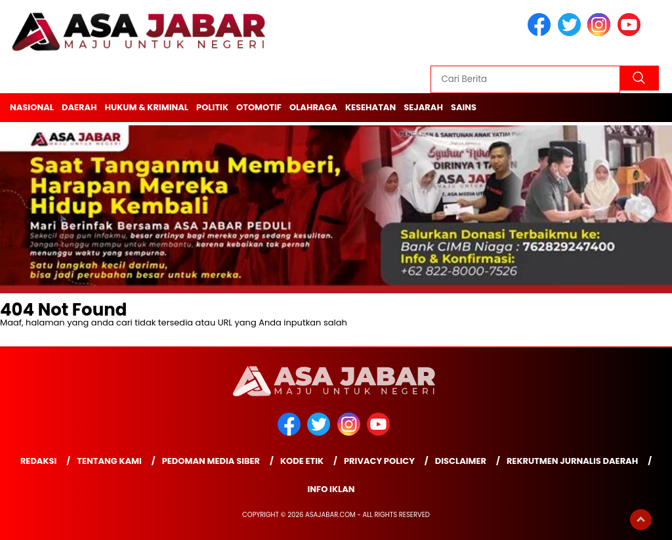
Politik (212, 107)
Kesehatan (370, 107)
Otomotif (259, 107)
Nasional (32, 107)
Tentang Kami (109, 461)
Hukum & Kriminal (146, 107)
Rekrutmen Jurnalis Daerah (572, 461)
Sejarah (423, 107)
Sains (463, 107)
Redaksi (38, 461)
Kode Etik (302, 461)
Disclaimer (460, 461)
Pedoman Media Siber (211, 461)
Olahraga (313, 107)
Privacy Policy (379, 461)
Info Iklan (330, 489)
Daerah (79, 107)
